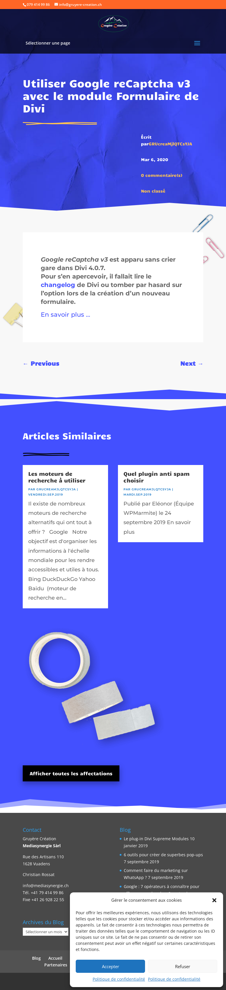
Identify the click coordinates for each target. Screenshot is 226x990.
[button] (214, 900)
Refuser (182, 966)
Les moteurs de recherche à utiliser (56, 477)
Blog (36, 958)
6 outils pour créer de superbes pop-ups (163, 854)
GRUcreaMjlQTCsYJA (170, 143)
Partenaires (55, 965)
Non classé (153, 190)
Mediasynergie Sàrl (42, 845)
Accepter (110, 966)
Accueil (55, 958)
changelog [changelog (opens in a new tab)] (58, 284)
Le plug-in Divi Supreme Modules (156, 838)
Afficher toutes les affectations (71, 773)
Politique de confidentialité (119, 979)
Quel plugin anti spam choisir (156, 477)
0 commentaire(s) (162, 175)
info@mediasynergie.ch (46, 885)
